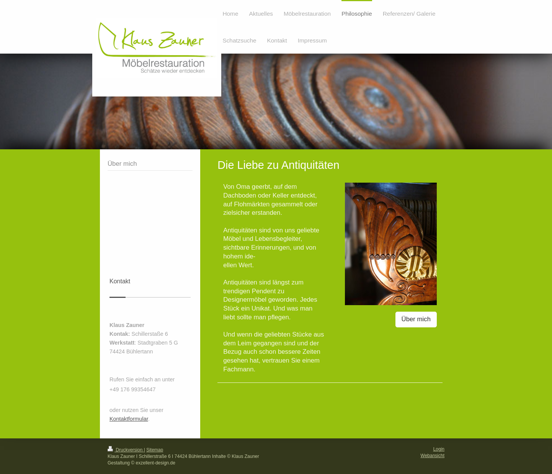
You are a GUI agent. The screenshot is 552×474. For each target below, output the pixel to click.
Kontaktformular (128, 419)
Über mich (416, 319)
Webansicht (432, 455)
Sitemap (154, 450)
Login (438, 449)
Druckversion (126, 450)
